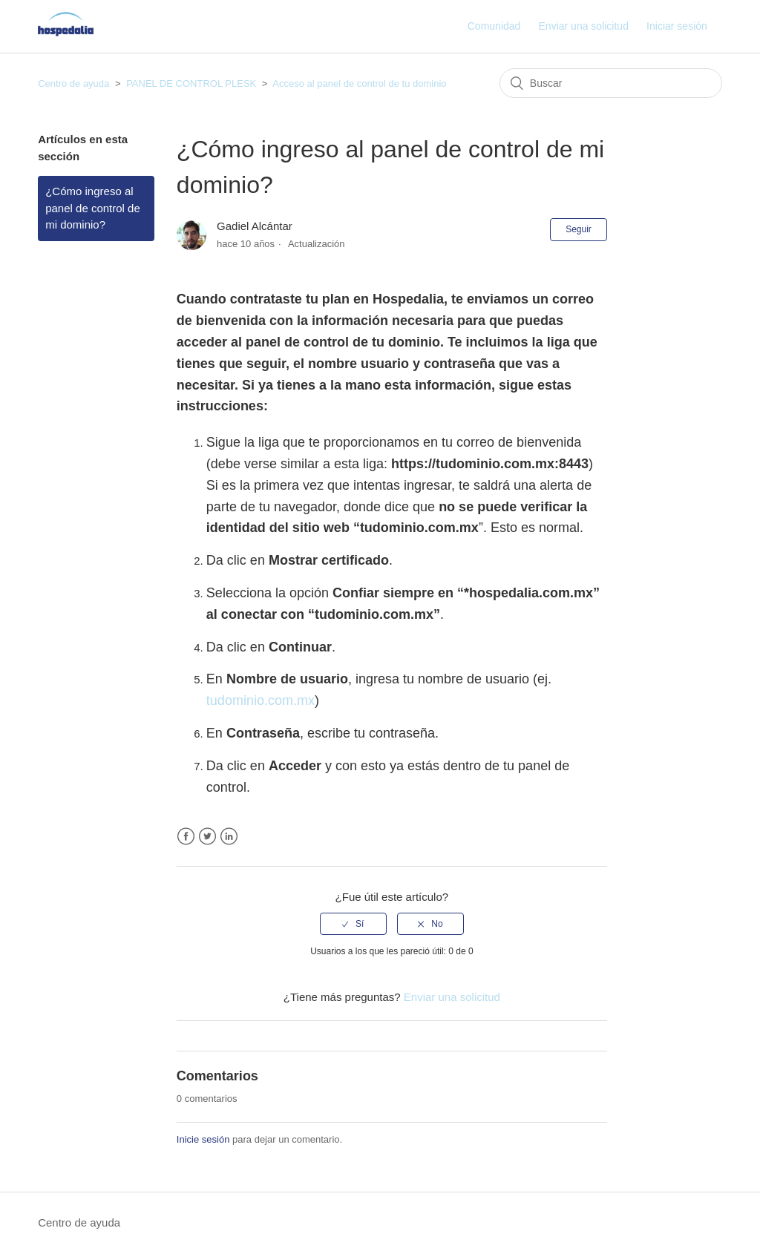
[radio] (353, 924)
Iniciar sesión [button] (676, 26)
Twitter (207, 836)
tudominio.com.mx (260, 700)
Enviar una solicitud (584, 26)
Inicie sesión (203, 1139)
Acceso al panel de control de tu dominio (359, 83)
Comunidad (494, 26)
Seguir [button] (579, 229)
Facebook (186, 836)
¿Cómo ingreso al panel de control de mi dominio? (92, 208)
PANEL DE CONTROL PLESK (191, 83)
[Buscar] (610, 83)
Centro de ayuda (73, 83)
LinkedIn (229, 836)
